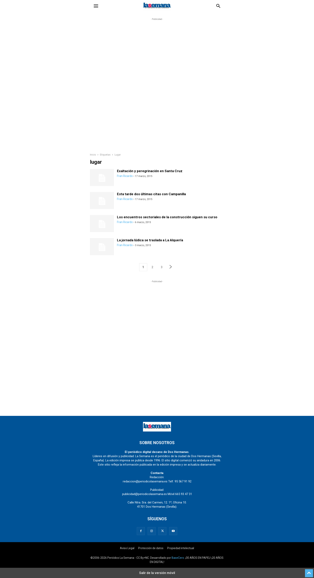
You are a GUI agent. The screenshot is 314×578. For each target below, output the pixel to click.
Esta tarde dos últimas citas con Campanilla (151, 194)
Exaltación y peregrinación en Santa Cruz (149, 171)
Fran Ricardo (125, 176)
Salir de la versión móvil (157, 573)
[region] (157, 87)
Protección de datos (150, 548)
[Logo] (157, 430)
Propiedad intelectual (180, 548)
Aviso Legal (127, 548)
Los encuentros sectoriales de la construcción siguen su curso (167, 217)
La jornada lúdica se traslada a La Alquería (150, 240)
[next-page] (171, 267)
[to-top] (309, 571)
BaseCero (178, 557)
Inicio (93, 154)
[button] (96, 6)
